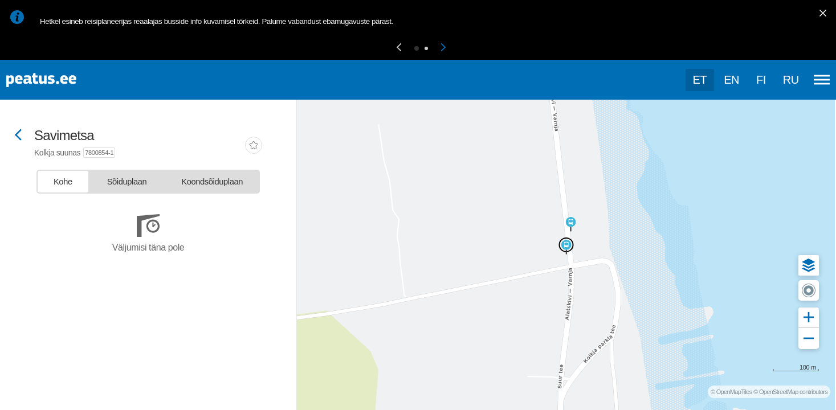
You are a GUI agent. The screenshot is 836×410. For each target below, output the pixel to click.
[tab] (63, 181)
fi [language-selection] (761, 79)
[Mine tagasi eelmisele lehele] (18, 135)
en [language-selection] (731, 79)
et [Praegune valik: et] (700, 79)
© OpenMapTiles (731, 391)
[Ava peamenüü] (822, 80)
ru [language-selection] (791, 79)
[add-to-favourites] (253, 146)
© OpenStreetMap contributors (790, 391)
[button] (399, 48)
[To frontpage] (65, 80)
